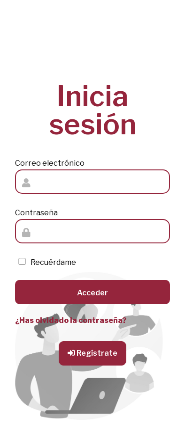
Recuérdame (45, 262)
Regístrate (92, 353)
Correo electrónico (50, 163)
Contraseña (36, 212)
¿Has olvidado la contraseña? (70, 320)
